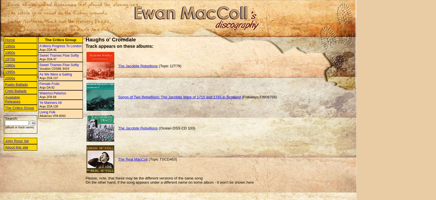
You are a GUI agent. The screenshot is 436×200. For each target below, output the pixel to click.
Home (10, 40)
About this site (16, 147)
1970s (10, 59)
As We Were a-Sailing (55, 74)
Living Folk (47, 112)
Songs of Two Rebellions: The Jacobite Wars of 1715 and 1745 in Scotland (179, 97)
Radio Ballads (16, 84)
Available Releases (13, 99)
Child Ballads (16, 91)
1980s (10, 65)
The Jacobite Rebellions (138, 66)
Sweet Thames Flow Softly (59, 56)
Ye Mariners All (50, 103)
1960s (10, 53)
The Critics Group (19, 108)
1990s (10, 72)
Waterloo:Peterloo (52, 93)
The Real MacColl (133, 159)
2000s (10, 78)
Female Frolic (49, 84)
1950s (10, 46)
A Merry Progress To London (60, 46)
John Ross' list (17, 141)
